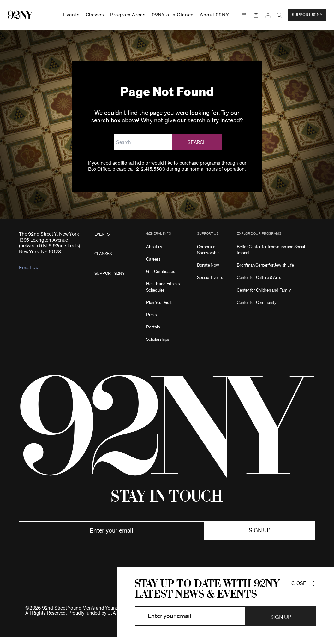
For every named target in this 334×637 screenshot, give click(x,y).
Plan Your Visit (158, 302)
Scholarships (157, 339)
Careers (153, 259)
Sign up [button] (259, 531)
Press (151, 314)
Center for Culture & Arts (259, 277)
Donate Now (208, 265)
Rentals (153, 327)
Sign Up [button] (280, 617)
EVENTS (102, 234)
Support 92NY (307, 15)
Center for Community (256, 302)
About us (154, 247)
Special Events (210, 277)
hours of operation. (226, 169)
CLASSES (103, 253)
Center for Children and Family (264, 290)
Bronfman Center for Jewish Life (265, 265)
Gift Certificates (160, 271)
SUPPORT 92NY (109, 273)
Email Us (28, 267)
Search (197, 142)
